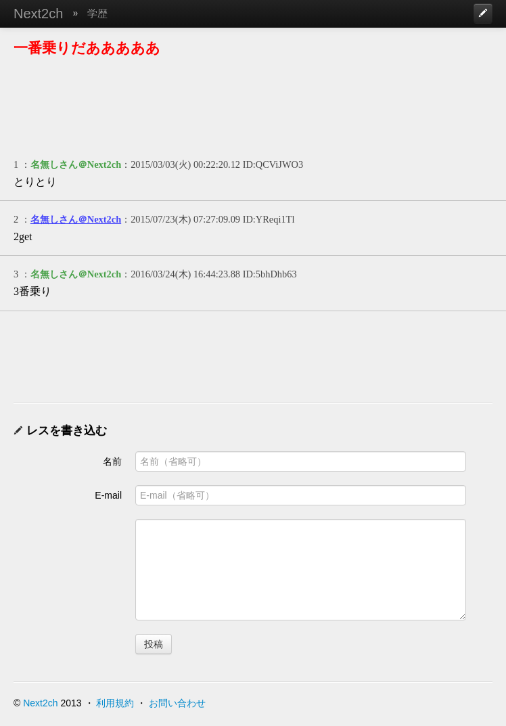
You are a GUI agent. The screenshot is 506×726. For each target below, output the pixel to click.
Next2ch (38, 13)
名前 (112, 461)
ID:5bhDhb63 (270, 274)
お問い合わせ (177, 703)
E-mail (108, 495)
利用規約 (115, 703)
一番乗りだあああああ (87, 47)
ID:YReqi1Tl (269, 219)
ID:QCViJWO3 (273, 164)
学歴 (97, 13)
